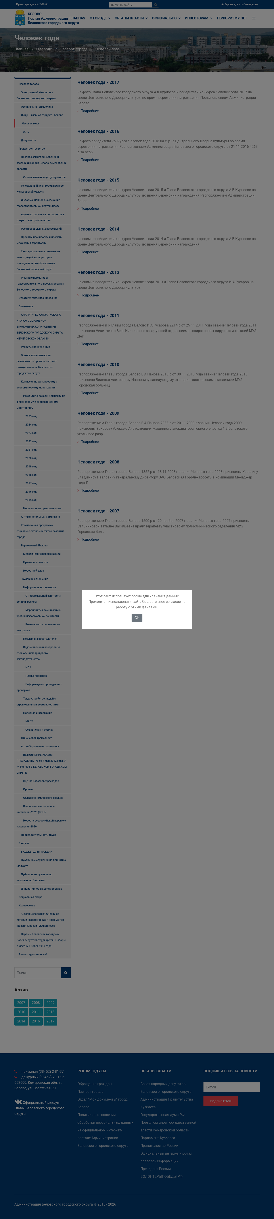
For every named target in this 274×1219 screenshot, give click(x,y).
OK (137, 618)
